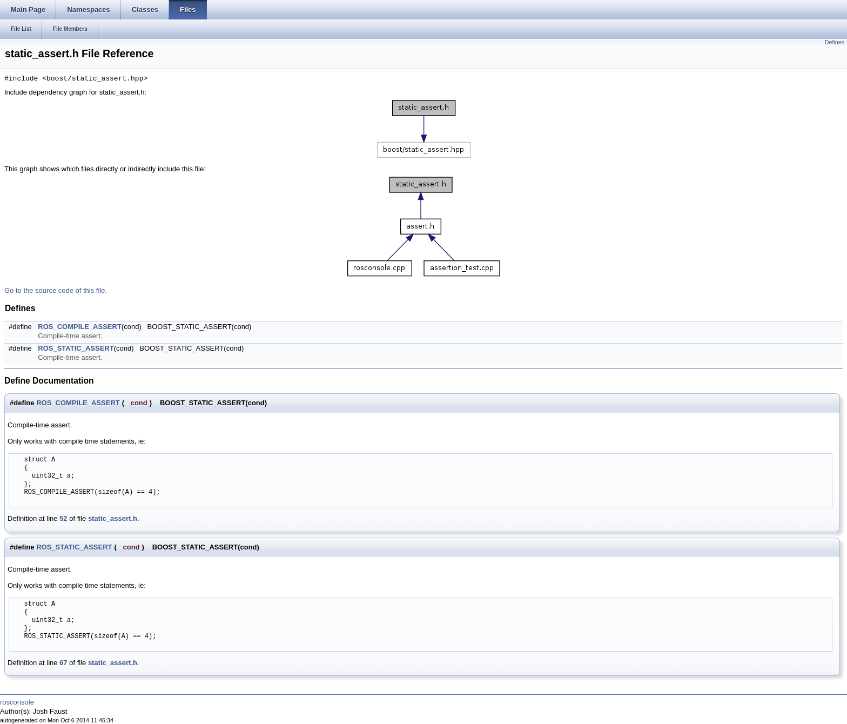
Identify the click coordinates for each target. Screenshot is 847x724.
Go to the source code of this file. (55, 290)
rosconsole (17, 702)
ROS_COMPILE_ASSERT (80, 327)
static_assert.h (112, 518)
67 (63, 663)
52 (63, 518)
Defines (834, 42)
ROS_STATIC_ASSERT (75, 348)
